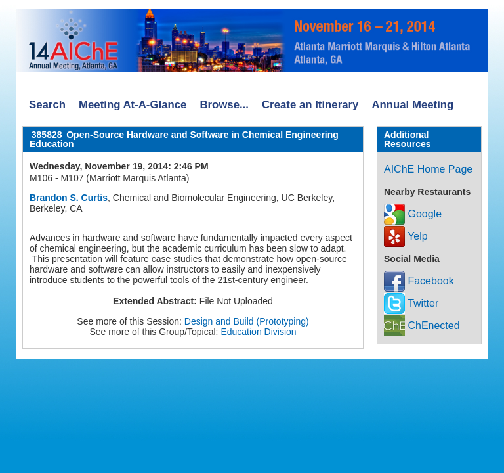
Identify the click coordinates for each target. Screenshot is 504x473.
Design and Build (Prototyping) (246, 321)
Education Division (258, 332)
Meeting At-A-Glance (132, 105)
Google (413, 213)
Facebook (419, 280)
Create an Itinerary (310, 105)
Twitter (411, 303)
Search (47, 105)
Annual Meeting (412, 105)
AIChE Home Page (428, 169)
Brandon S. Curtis (69, 197)
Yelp (406, 236)
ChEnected (422, 325)
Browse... (224, 105)
